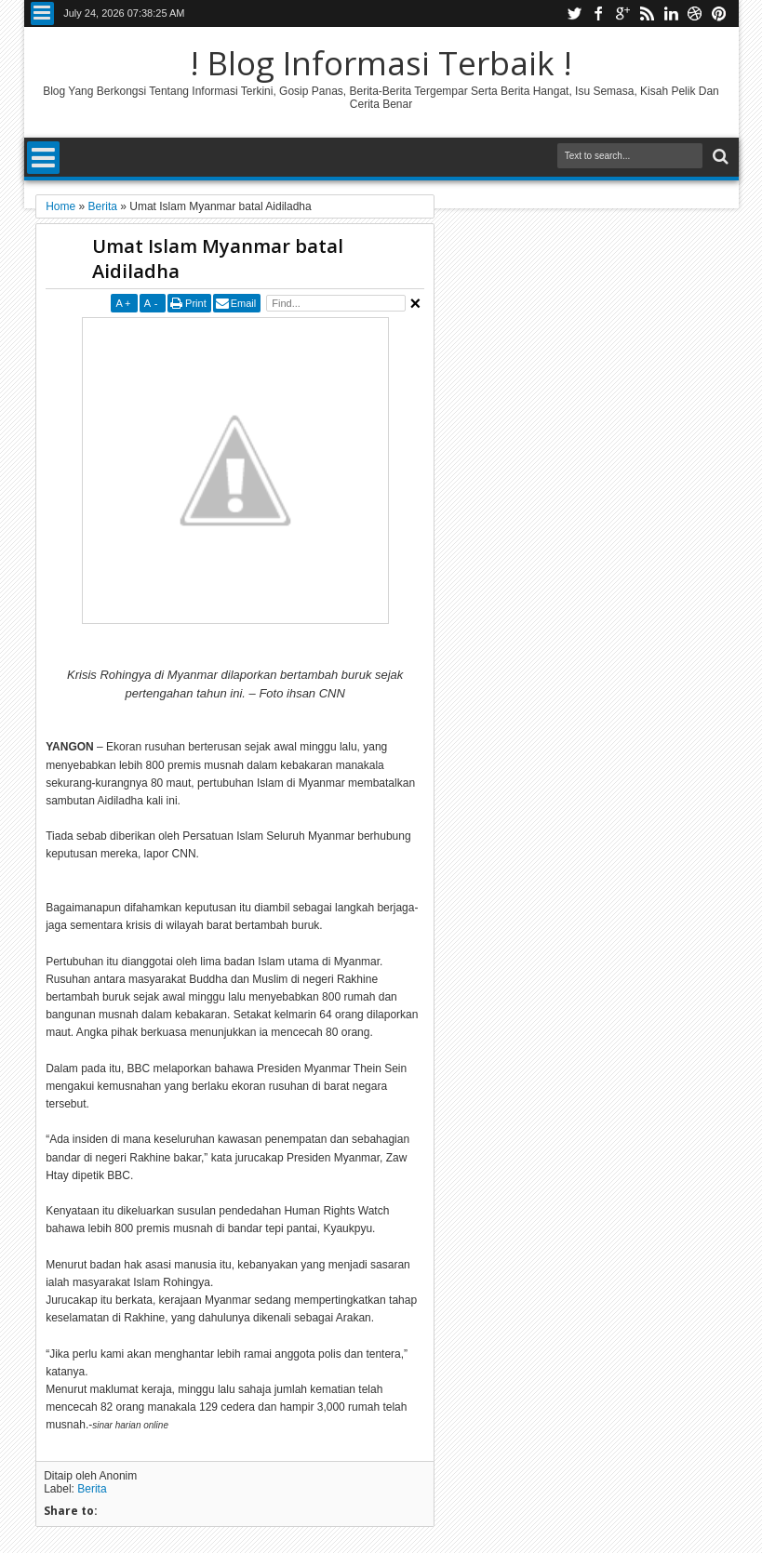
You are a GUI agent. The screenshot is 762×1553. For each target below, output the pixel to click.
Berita (91, 1488)
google (622, 13)
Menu (42, 13)
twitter (574, 13)
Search (718, 156)
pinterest (719, 13)
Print (196, 303)
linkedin (671, 13)
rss (647, 13)
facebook (598, 13)
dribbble (695, 13)
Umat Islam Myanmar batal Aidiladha (217, 258)
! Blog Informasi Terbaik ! (381, 63)
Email (244, 303)
